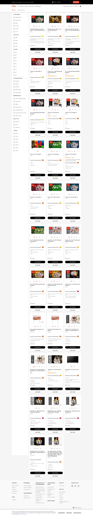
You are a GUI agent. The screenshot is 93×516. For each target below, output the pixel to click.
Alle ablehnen (69, 512)
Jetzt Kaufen (72, 350)
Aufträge (61, 497)
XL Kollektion (14, 491)
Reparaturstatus (39, 497)
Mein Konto (61, 485)
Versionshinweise (51, 497)
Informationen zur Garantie (51, 489)
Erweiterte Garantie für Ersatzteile (40, 491)
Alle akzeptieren (61, 512)
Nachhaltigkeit (62, 492)
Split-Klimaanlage (27, 485)
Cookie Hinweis (23, 514)
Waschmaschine (27, 497)
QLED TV (14, 487)
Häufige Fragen (51, 487)
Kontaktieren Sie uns (40, 502)
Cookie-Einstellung (77, 512)
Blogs (60, 495)
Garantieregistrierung (40, 494)
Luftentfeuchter (27, 489)
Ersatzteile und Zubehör (39, 500)
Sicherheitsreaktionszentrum (64, 502)
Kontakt (49, 492)
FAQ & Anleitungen (40, 487)
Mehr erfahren (38, 49)
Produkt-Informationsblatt (35, 36)
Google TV (14, 489)
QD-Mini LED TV (15, 485)
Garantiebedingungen (40, 489)
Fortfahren (76, 2)
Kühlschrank (26, 495)
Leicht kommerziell (28, 487)
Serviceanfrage (39, 495)
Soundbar (14, 499)
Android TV (14, 493)
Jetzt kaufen (37, 52)
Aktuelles (61, 494)
